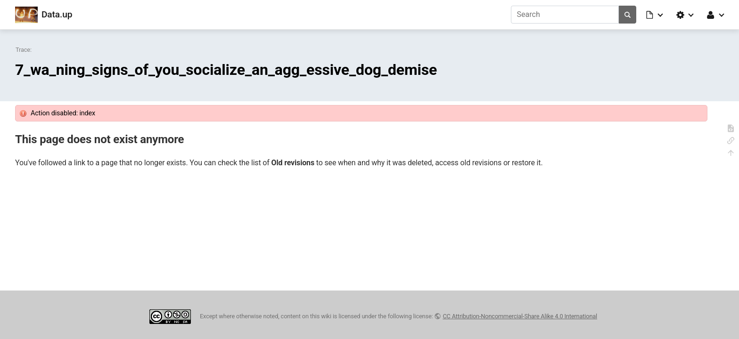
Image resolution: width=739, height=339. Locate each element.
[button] (655, 15)
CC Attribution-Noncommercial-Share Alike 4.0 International (520, 316)
